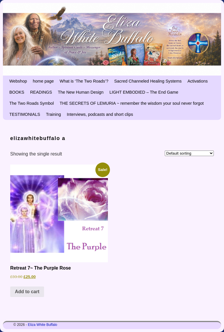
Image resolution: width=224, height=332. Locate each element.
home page (43, 81)
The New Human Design (81, 92)
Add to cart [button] (27, 291)
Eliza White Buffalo (42, 325)
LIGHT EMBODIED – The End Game (143, 92)
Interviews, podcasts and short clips (100, 114)
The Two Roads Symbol (31, 103)
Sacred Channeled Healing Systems (147, 81)
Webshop (18, 81)
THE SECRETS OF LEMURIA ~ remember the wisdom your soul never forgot (132, 103)
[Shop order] (189, 153)
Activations (198, 81)
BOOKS (16, 92)
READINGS (41, 92)
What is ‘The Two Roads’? (84, 81)
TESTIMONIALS (24, 114)
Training (53, 114)
